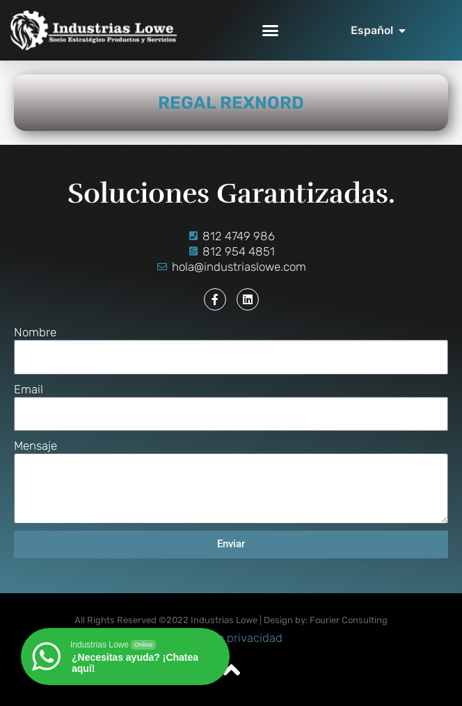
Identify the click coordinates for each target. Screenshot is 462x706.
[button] (270, 30)
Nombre (35, 332)
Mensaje (35, 446)
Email (28, 389)
